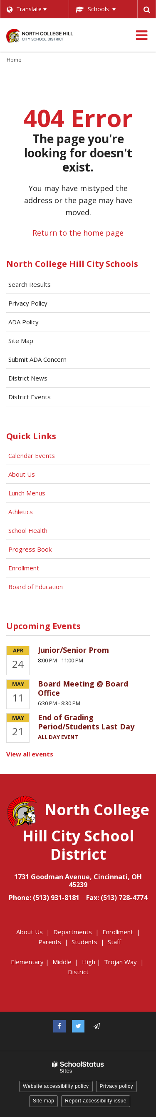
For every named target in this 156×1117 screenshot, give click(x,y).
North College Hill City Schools (72, 263)
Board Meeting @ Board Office (83, 688)
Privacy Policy (27, 303)
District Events (29, 397)
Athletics (20, 512)
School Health (27, 530)
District (78, 972)
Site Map (20, 340)
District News (27, 378)
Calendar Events (32, 455)
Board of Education (36, 586)
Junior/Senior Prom (73, 650)
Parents (49, 942)
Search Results (29, 284)
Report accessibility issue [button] (95, 1101)
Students (84, 942)
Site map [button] (43, 1101)
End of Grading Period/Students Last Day (86, 721)
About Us (21, 474)
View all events (29, 754)
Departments (72, 932)
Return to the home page (78, 233)
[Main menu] (141, 35)
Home (14, 59)
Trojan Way (120, 962)
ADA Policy (23, 322)
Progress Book (30, 549)
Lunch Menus (26, 493)
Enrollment (23, 568)
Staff (114, 942)
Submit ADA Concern (37, 359)
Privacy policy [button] (116, 1086)
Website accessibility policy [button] (56, 1086)
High (88, 962)
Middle (62, 962)
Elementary (27, 962)
